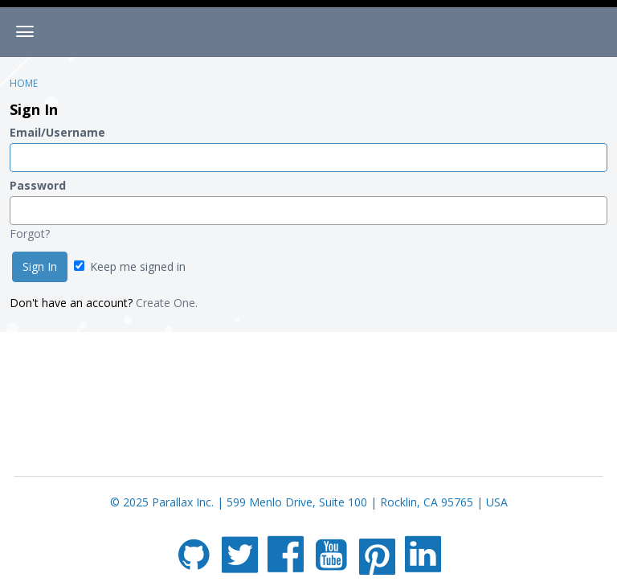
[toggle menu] (25, 32)
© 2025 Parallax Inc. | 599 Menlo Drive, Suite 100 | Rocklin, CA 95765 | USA (309, 502)
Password (38, 185)
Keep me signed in (130, 266)
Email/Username (57, 132)
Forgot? (30, 233)
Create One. (167, 302)
